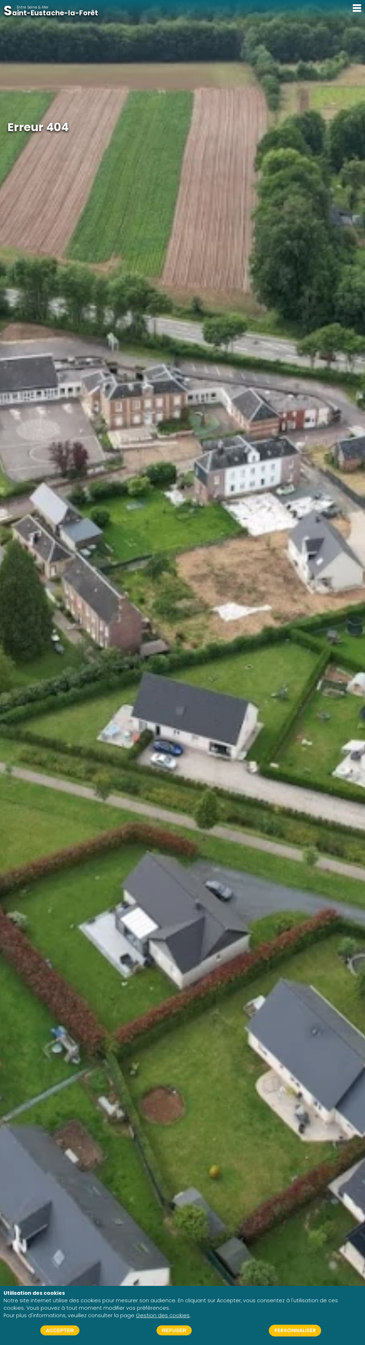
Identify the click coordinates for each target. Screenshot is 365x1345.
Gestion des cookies (163, 1315)
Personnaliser (295, 1330)
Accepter (60, 1330)
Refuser (174, 1330)
